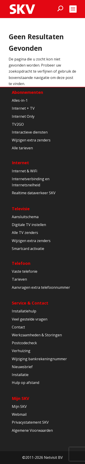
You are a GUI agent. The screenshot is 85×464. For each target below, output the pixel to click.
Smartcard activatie (28, 248)
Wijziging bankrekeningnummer (39, 358)
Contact (18, 327)
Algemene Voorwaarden (32, 430)
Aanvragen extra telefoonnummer (41, 287)
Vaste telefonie (24, 271)
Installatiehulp (24, 311)
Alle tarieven (22, 147)
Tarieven (19, 279)
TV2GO (18, 124)
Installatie (20, 374)
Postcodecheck (24, 342)
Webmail (19, 414)
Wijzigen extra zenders (31, 140)
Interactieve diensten (30, 132)
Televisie (21, 208)
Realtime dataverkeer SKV (34, 192)
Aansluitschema (25, 216)
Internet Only (23, 116)
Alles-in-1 (20, 100)
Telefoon (21, 263)
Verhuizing (21, 350)
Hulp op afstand (25, 382)
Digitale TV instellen (29, 224)
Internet (20, 162)
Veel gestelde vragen (29, 319)
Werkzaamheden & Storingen (37, 334)
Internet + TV (23, 108)
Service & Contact (30, 303)
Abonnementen (27, 92)
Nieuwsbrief (22, 366)
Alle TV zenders (25, 232)
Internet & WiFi (24, 171)
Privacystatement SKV (30, 422)
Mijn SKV (20, 398)
